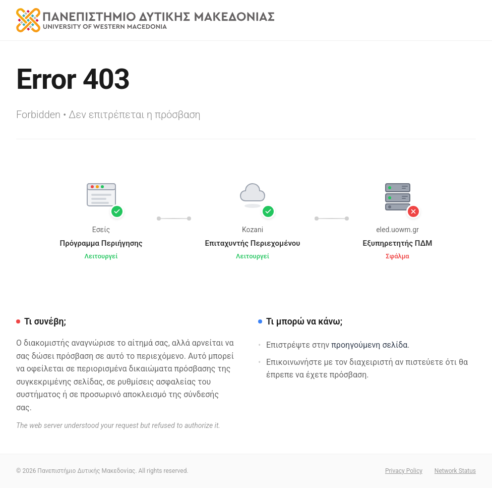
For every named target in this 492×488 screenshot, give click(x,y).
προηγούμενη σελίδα (369, 345)
